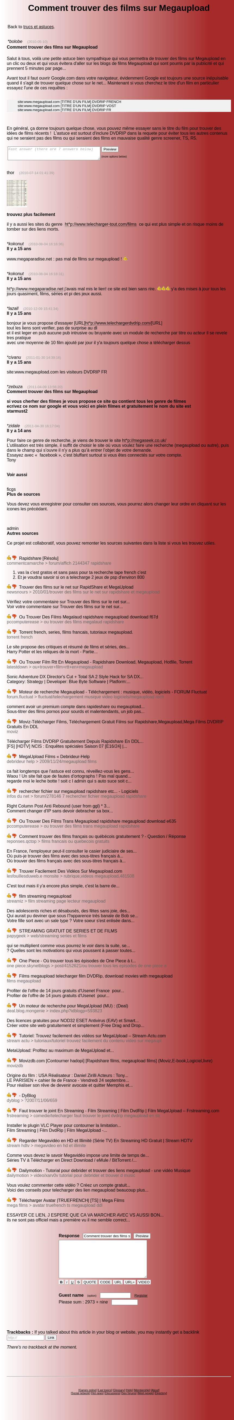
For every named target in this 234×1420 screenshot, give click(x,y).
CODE (105, 1292)
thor (10, 175)
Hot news (97, 1403)
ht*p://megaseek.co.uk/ (144, 443)
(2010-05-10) (37, 42)
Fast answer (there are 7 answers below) (59, 154)
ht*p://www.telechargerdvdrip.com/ (118, 325)
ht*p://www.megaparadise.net (35, 291)
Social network (80, 1403)
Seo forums (129, 1403)
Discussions (112, 1403)
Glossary (118, 1400)
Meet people (145, 1403)
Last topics (104, 1400)
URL (118, 1292)
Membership (141, 1400)
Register (141, 1305)
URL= (130, 1292)
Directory (160, 1403)
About (155, 1400)
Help (129, 1400)
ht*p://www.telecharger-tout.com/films (100, 226)
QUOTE (90, 1292)
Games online (87, 1400)
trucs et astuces (38, 26)
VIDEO (144, 1292)
